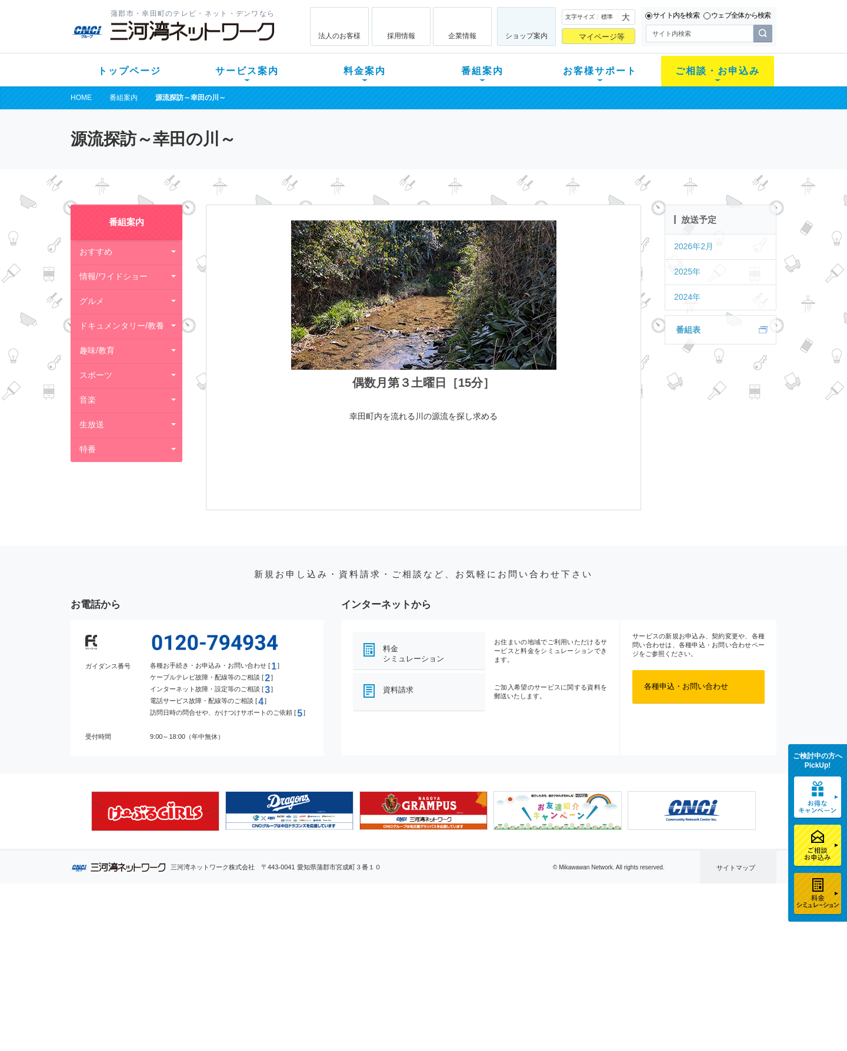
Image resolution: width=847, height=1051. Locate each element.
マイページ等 (602, 36)
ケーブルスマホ (232, 976)
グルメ (91, 301)
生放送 (91, 424)
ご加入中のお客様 (148, 945)
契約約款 (220, 1021)
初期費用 (307, 930)
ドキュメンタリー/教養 (121, 325)
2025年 (687, 271)
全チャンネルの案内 (414, 971)
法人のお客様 (339, 36)
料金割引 (307, 960)
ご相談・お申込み (717, 71)
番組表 (688, 329)
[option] (155, 811)
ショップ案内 (526, 36)
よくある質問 (490, 930)
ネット (216, 945)
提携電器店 (574, 945)
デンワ (216, 960)
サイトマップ (735, 867)
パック (303, 976)
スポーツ (95, 375)
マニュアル (486, 945)
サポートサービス (497, 960)
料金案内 (365, 71)
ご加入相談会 (578, 960)
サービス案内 (247, 71)
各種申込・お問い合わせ (686, 686)
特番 (87, 449)
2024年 (687, 297)
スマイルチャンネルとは (422, 930)
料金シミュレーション (413, 653)
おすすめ (95, 251)
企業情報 (462, 36)
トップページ (129, 71)
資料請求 (398, 689)
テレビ (216, 930)
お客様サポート (600, 71)
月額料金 (307, 945)
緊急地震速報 (228, 991)
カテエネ (220, 1006)
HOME (81, 97)
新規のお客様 (141, 930)
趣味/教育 (97, 350)
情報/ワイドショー (113, 276)
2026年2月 (693, 246)
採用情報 (401, 36)
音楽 (87, 399)
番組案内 (482, 71)
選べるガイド (141, 960)
